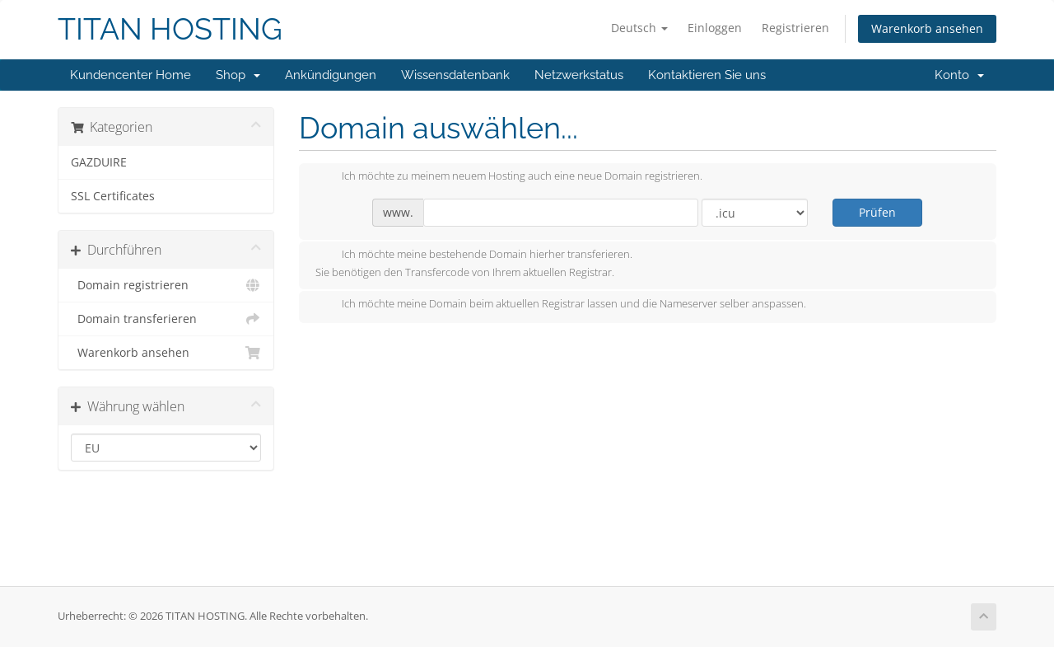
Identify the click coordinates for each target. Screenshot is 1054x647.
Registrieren (795, 27)
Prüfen (877, 212)
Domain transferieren (166, 319)
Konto (959, 75)
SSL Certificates (113, 196)
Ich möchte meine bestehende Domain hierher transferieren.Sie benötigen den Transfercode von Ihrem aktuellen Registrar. (473, 262)
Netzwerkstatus (578, 75)
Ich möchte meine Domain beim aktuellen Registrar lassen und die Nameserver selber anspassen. (560, 305)
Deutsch (639, 27)
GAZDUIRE (99, 162)
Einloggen (715, 27)
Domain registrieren (166, 285)
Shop (238, 75)
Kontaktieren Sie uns (707, 75)
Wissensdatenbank (455, 75)
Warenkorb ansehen (927, 28)
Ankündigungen (330, 75)
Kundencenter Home (130, 75)
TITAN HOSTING (170, 29)
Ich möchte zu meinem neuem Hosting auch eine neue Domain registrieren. (508, 177)
